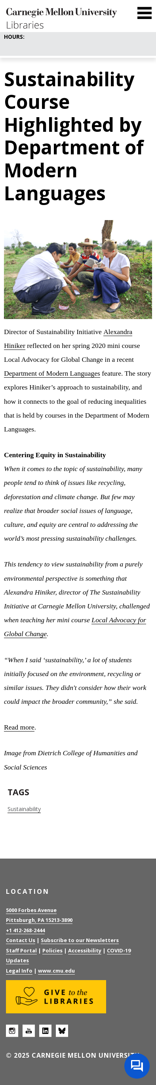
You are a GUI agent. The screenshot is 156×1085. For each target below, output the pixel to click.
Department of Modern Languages (52, 373)
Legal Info (19, 970)
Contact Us (20, 940)
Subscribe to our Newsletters (80, 940)
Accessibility (84, 950)
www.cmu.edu (56, 970)
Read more (19, 727)
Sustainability (24, 809)
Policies (52, 950)
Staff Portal (21, 950)
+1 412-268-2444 (25, 930)
